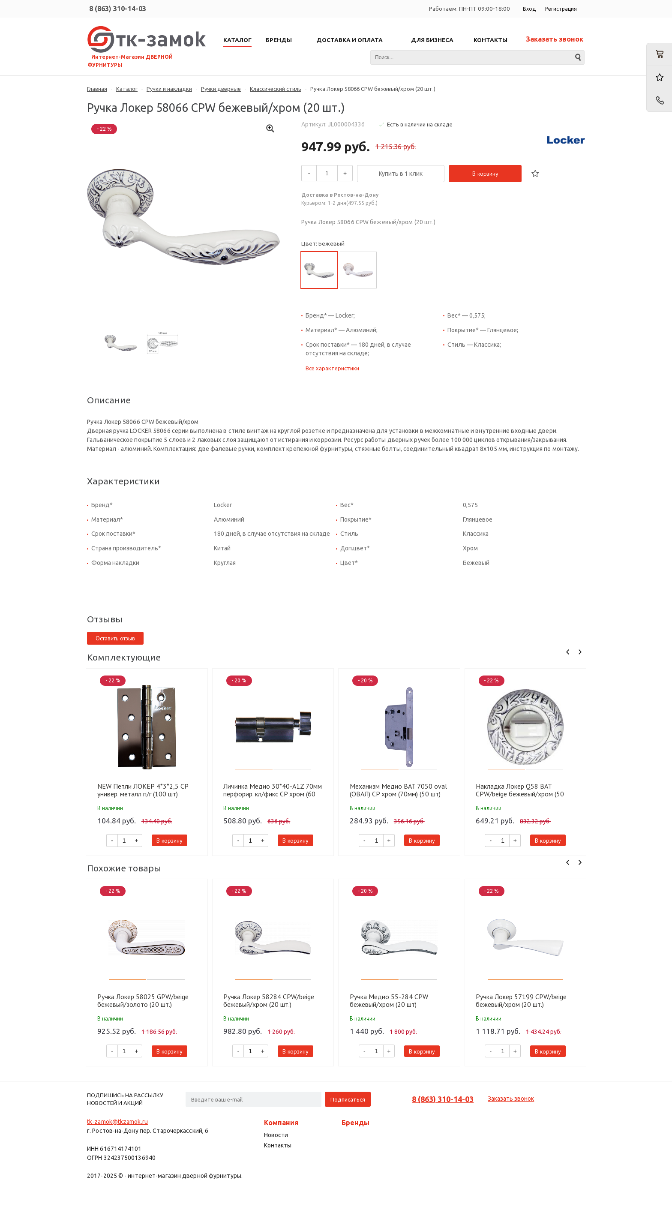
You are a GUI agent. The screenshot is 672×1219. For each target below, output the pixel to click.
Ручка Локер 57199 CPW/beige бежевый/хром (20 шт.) (521, 1000)
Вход (529, 9)
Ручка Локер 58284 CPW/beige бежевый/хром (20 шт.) (268, 1000)
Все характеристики (332, 368)
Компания (281, 1122)
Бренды (355, 1122)
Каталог (127, 89)
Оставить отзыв (115, 638)
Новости (276, 1135)
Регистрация (561, 9)
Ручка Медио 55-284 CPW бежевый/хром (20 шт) (389, 1000)
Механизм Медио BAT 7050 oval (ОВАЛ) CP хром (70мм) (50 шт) (398, 790)
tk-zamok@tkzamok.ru (117, 1121)
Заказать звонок (554, 39)
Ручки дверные (221, 89)
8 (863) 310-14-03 (117, 8)
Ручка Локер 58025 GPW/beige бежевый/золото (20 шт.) (143, 1000)
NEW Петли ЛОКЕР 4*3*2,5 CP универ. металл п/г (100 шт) (142, 790)
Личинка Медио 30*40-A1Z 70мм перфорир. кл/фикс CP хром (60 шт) (272, 790)
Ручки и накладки (169, 89)
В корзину (485, 173)
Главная (97, 89)
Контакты (277, 1145)
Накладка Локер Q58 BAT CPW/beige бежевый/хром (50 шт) (520, 790)
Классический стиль (275, 89)
